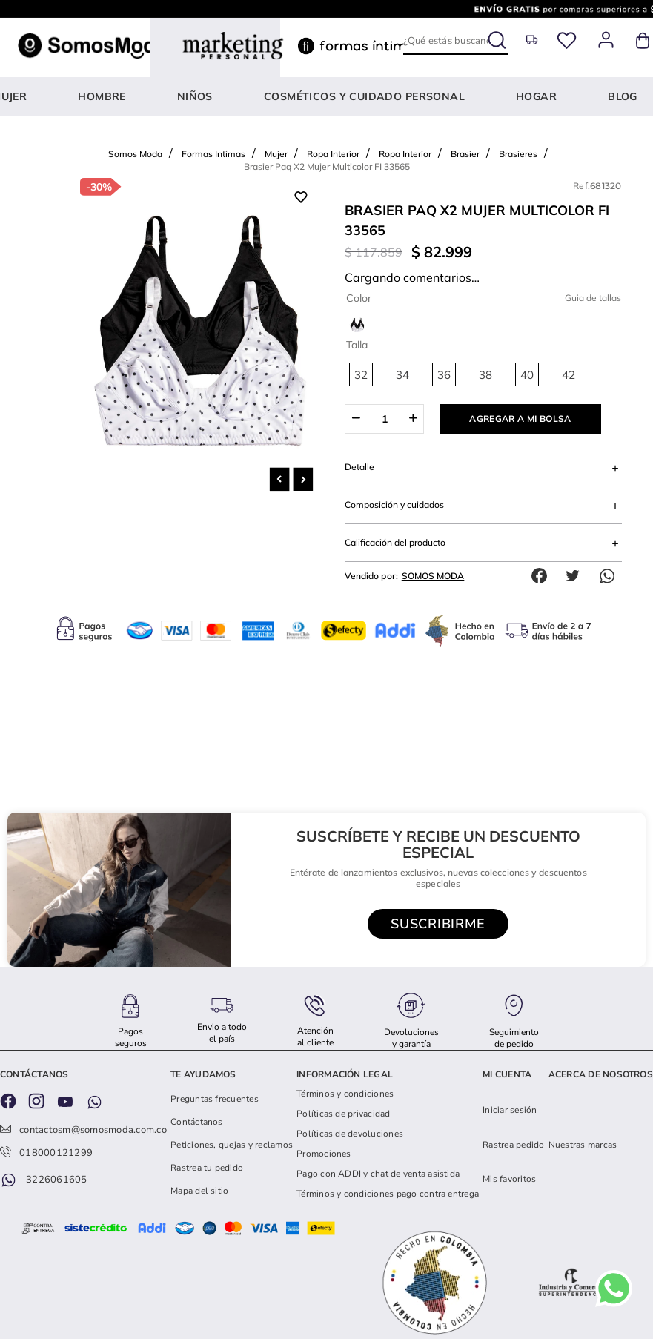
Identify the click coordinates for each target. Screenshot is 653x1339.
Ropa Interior (333, 114)
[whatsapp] (611, 536)
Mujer (276, 114)
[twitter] (577, 536)
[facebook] (542, 536)
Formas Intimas (213, 114)
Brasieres (518, 114)
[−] (355, 380)
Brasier (465, 114)
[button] (361, 335)
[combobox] (455, 41)
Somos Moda (135, 114)
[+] (413, 380)
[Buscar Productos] (498, 37)
